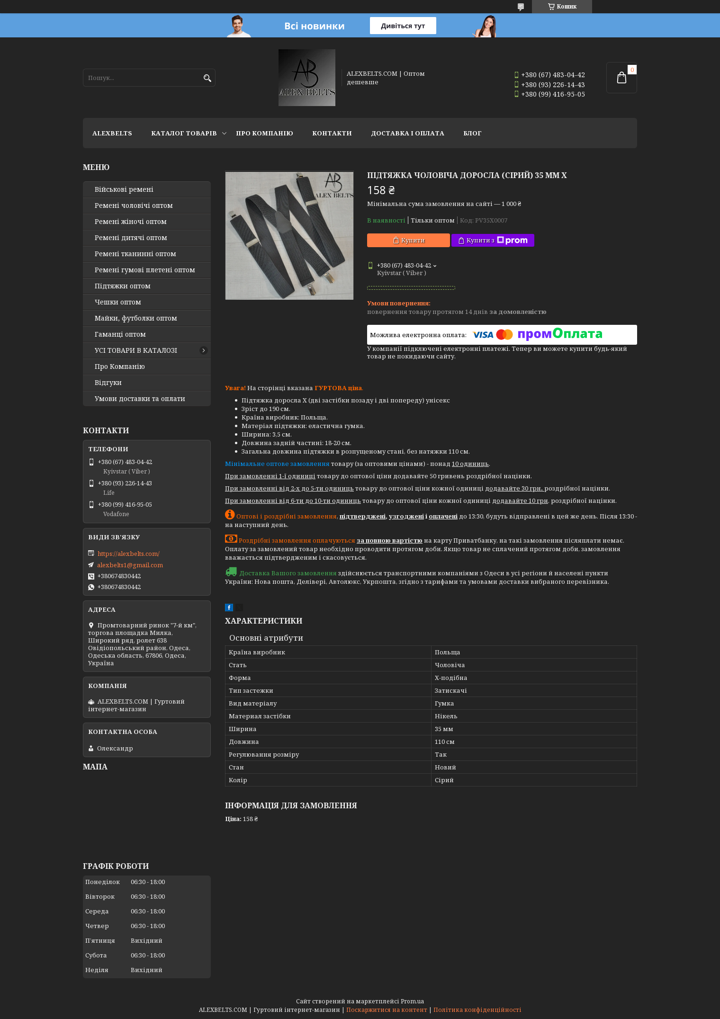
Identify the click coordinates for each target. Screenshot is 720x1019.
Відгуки (108, 382)
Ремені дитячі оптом (131, 237)
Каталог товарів (184, 133)
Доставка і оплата (407, 133)
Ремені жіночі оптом (131, 221)
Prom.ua (412, 1001)
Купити (413, 240)
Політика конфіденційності (477, 1010)
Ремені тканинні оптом (135, 254)
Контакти (332, 133)
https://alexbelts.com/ (129, 553)
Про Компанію (264, 133)
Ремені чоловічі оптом (134, 205)
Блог (472, 133)
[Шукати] (207, 78)
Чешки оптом (118, 302)
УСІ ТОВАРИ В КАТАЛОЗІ (136, 350)
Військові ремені (124, 189)
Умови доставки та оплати (140, 398)
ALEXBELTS (112, 133)
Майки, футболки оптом (136, 318)
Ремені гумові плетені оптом (145, 270)
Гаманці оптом (120, 334)
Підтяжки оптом (123, 286)
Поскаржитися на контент (386, 1010)
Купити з (497, 240)
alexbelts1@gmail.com (130, 565)
